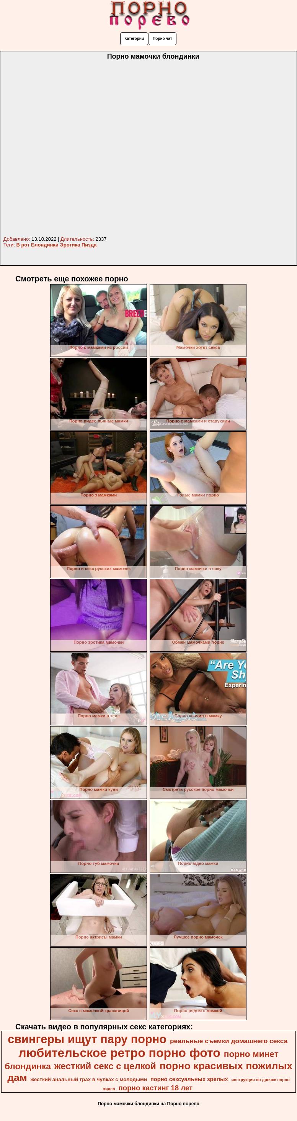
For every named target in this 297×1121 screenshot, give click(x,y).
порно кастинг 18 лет (156, 1088)
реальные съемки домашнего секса (228, 1041)
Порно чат (162, 38)
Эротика (70, 245)
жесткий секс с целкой (105, 1066)
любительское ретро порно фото (119, 1053)
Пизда (89, 245)
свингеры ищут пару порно (87, 1038)
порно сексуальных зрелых (189, 1079)
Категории (134, 38)
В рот (22, 245)
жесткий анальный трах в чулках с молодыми (89, 1079)
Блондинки (45, 245)
